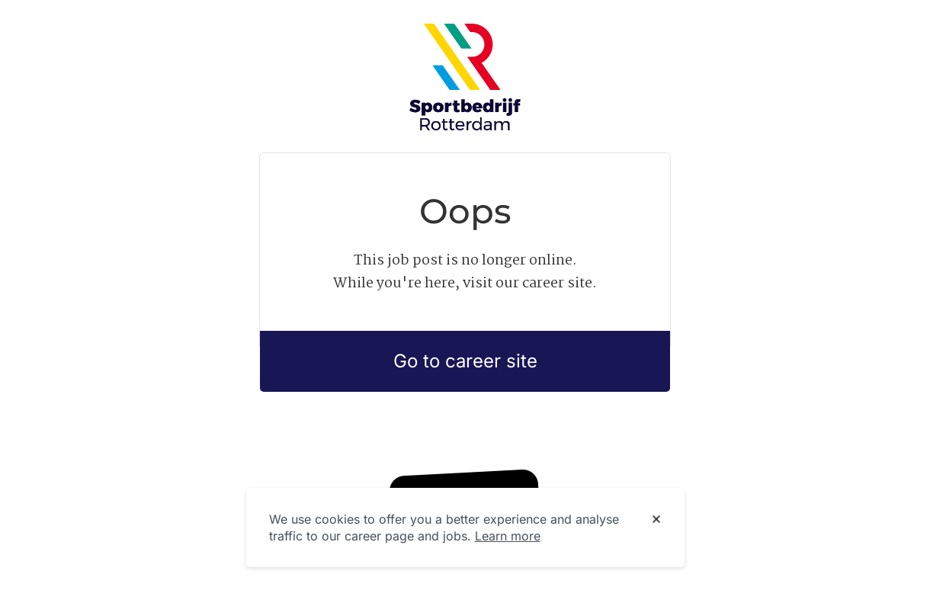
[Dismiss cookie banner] (656, 520)
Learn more (507, 536)
